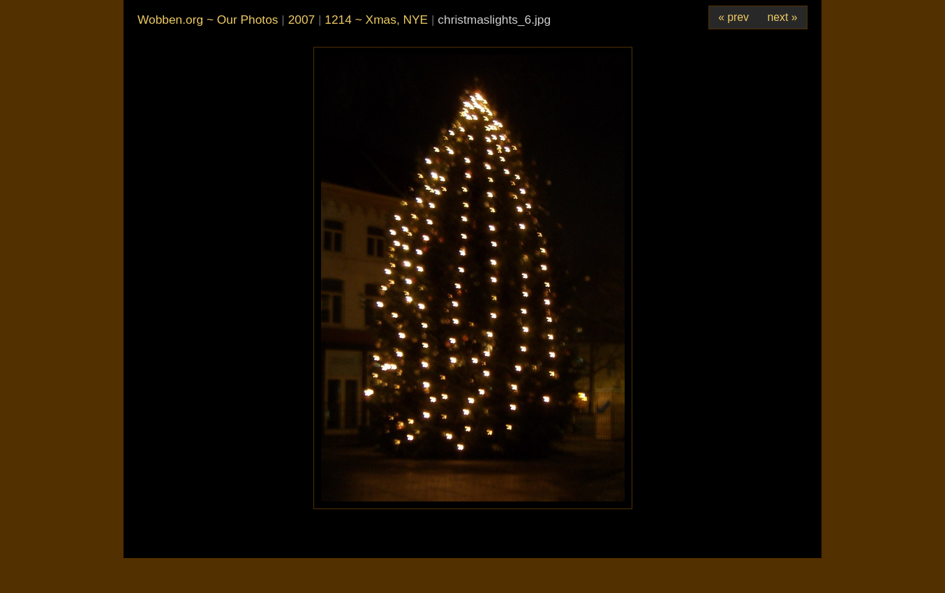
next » (783, 17)
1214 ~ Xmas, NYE (376, 20)
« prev (733, 17)
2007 (301, 20)
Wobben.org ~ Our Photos (207, 20)
